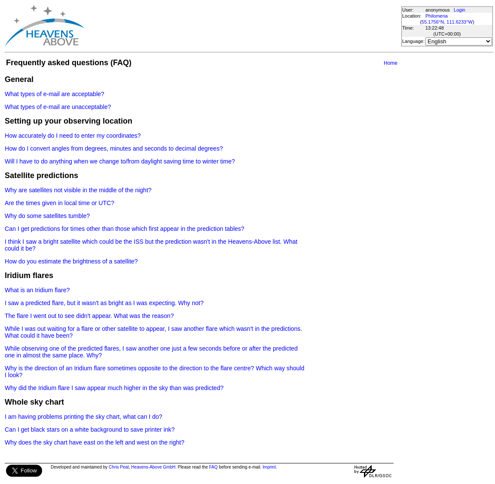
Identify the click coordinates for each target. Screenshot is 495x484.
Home (390, 63)
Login (459, 9)
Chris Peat (119, 467)
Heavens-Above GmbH (153, 467)
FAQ (213, 467)
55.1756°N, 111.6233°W (447, 21)
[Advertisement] (242, 25)
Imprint (269, 467)
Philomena (436, 15)
